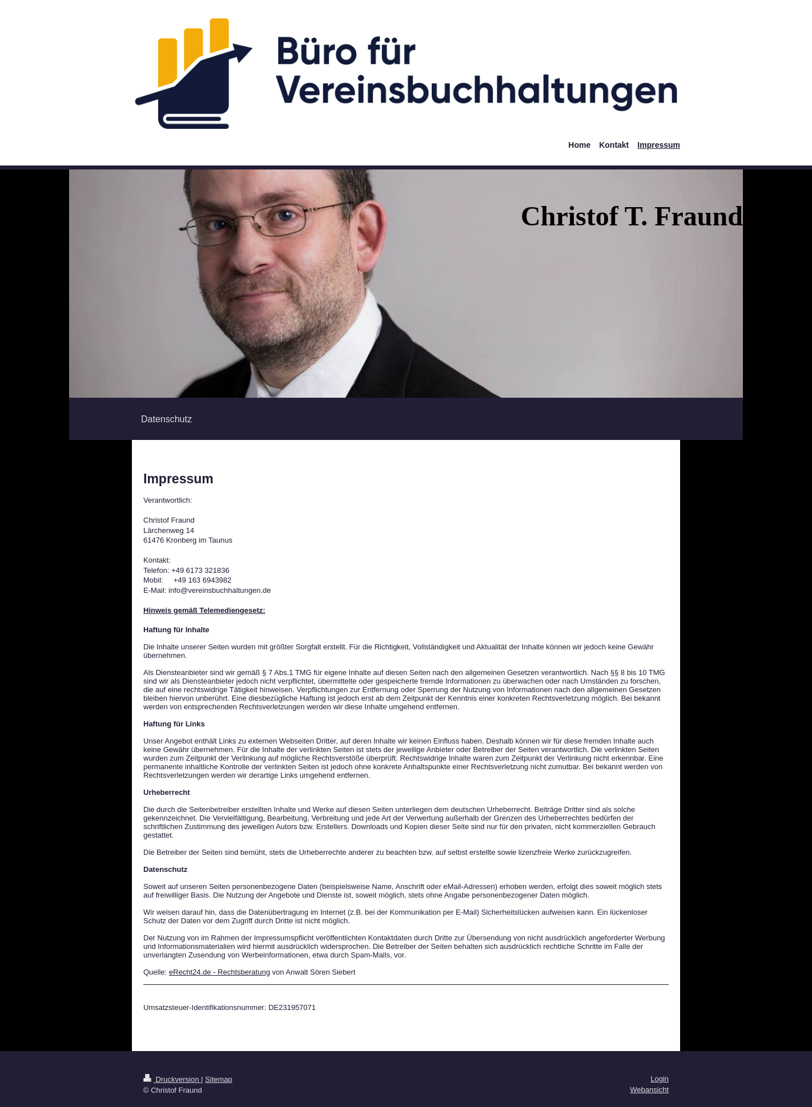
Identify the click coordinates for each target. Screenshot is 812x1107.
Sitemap (218, 1079)
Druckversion (172, 1079)
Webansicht (649, 1089)
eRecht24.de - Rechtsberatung (219, 972)
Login (659, 1078)
